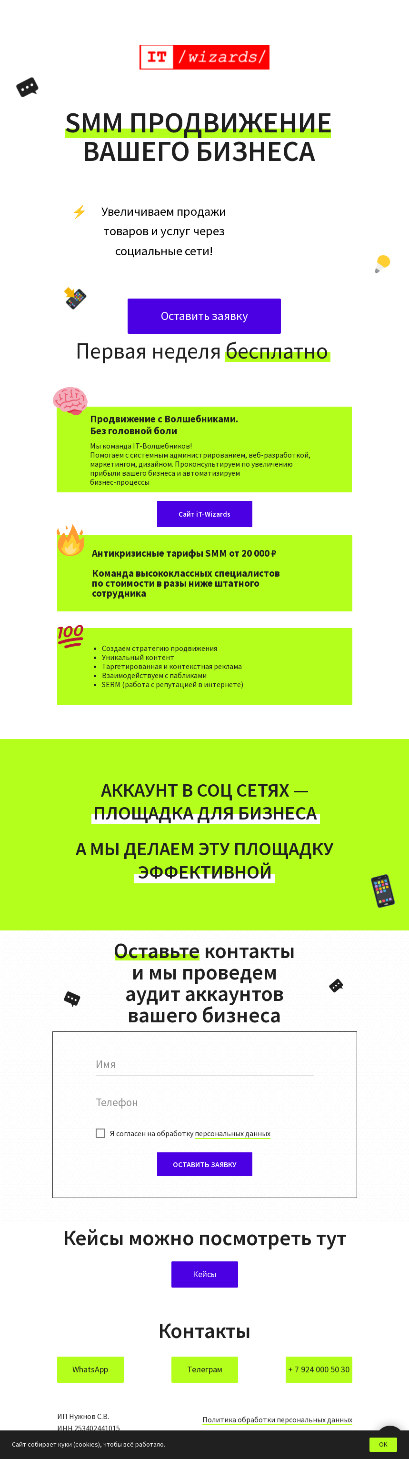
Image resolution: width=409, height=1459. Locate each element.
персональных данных (232, 1133)
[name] (205, 1064)
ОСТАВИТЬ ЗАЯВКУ (205, 1164)
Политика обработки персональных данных (277, 1419)
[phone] (205, 1102)
